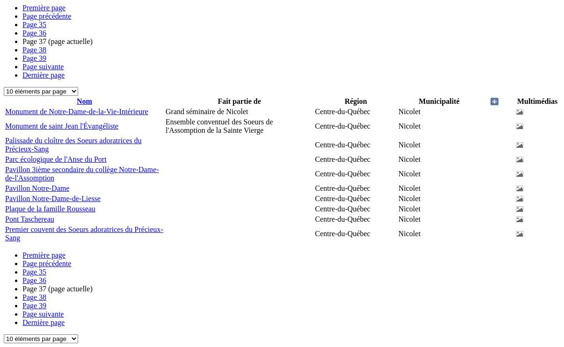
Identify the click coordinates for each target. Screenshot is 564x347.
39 (34, 58)
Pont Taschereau (29, 219)
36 (34, 33)
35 (34, 25)
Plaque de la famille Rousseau (50, 209)
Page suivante (43, 67)
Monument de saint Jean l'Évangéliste (61, 126)
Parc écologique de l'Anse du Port (56, 159)
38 (34, 50)
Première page (44, 8)
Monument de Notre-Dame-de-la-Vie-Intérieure (76, 112)
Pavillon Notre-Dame (37, 188)
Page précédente (46, 16)
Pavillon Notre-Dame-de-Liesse (53, 198)
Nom (84, 101)
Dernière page (43, 75)
